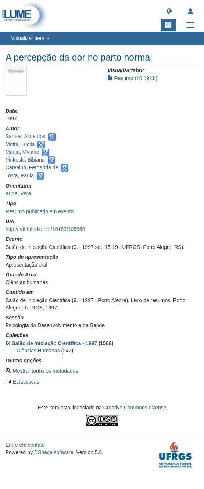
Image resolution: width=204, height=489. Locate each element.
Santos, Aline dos (25, 136)
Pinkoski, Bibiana (25, 160)
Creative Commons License (135, 407)
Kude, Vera (18, 193)
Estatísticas (26, 382)
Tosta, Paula (20, 175)
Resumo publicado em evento (40, 211)
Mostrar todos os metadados (45, 371)
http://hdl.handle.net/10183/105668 (45, 229)
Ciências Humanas (38, 351)
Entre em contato (25, 445)
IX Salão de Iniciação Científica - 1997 (51, 343)
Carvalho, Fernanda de (32, 167)
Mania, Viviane (22, 152)
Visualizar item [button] (30, 38)
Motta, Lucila (20, 144)
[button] (169, 10)
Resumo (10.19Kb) (132, 78)
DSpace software (54, 452)
